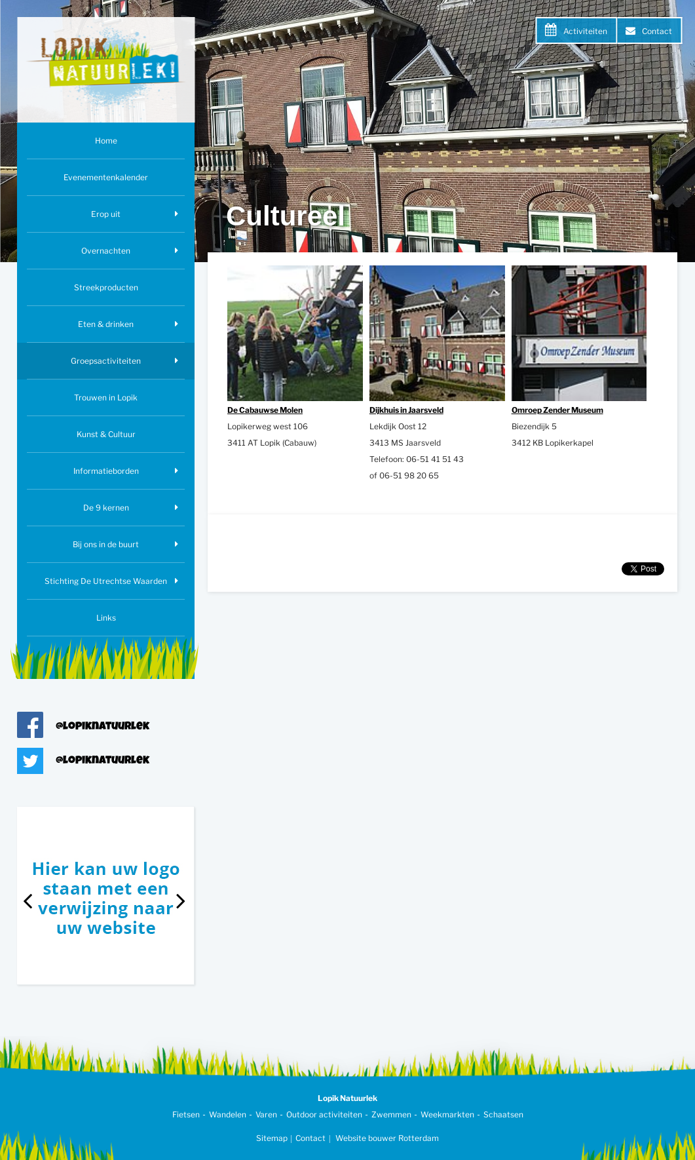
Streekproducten (106, 287)
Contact (657, 31)
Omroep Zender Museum (557, 410)
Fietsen (186, 1114)
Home (106, 140)
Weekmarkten (447, 1114)
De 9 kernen (106, 507)
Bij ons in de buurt (106, 544)
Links (106, 618)
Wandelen (227, 1114)
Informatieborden (106, 471)
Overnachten (105, 251)
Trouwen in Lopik (106, 397)
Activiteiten (585, 31)
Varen (266, 1114)
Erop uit (106, 214)
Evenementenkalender (106, 177)
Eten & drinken (106, 324)
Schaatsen (503, 1114)
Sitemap (272, 1138)
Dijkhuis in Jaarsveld (406, 410)
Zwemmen (391, 1114)
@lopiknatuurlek (102, 727)
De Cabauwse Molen (265, 410)
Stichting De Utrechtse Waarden (106, 581)
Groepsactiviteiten (106, 361)
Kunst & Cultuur (106, 434)
